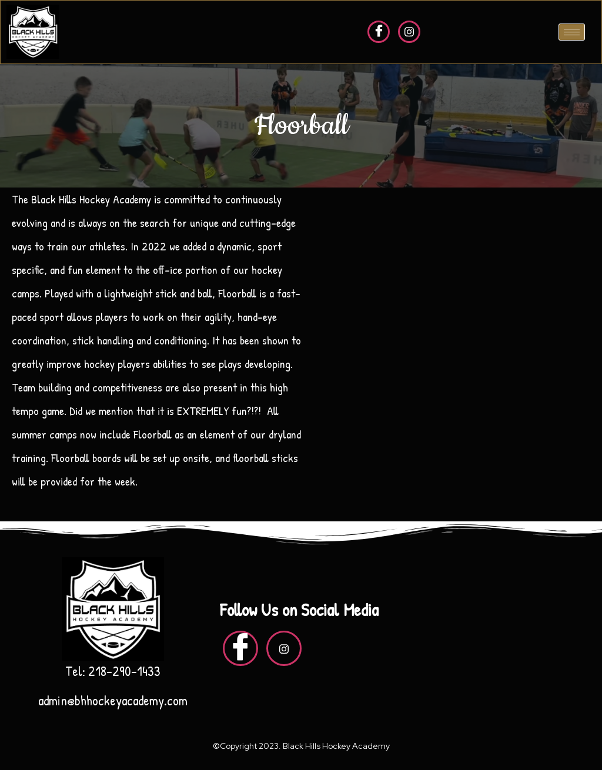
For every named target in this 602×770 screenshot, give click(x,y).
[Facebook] (378, 32)
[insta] (409, 32)
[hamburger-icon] (571, 32)
